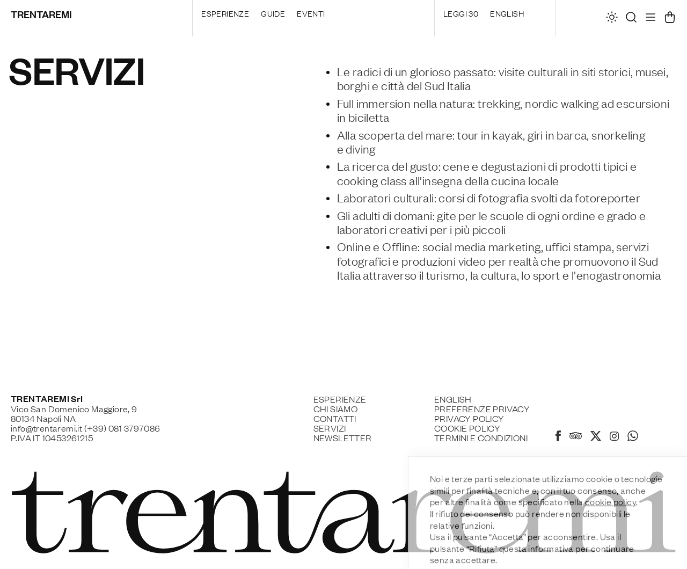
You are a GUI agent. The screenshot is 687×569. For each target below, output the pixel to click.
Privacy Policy (469, 418)
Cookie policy (467, 428)
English (507, 13)
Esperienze (225, 13)
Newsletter (342, 437)
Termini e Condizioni (481, 437)
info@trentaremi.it (46, 428)
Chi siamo (335, 408)
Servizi (329, 428)
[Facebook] (558, 437)
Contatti (334, 418)
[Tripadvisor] (575, 437)
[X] (595, 437)
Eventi (311, 13)
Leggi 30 (460, 13)
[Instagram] (614, 437)
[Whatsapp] (632, 437)
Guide (273, 13)
